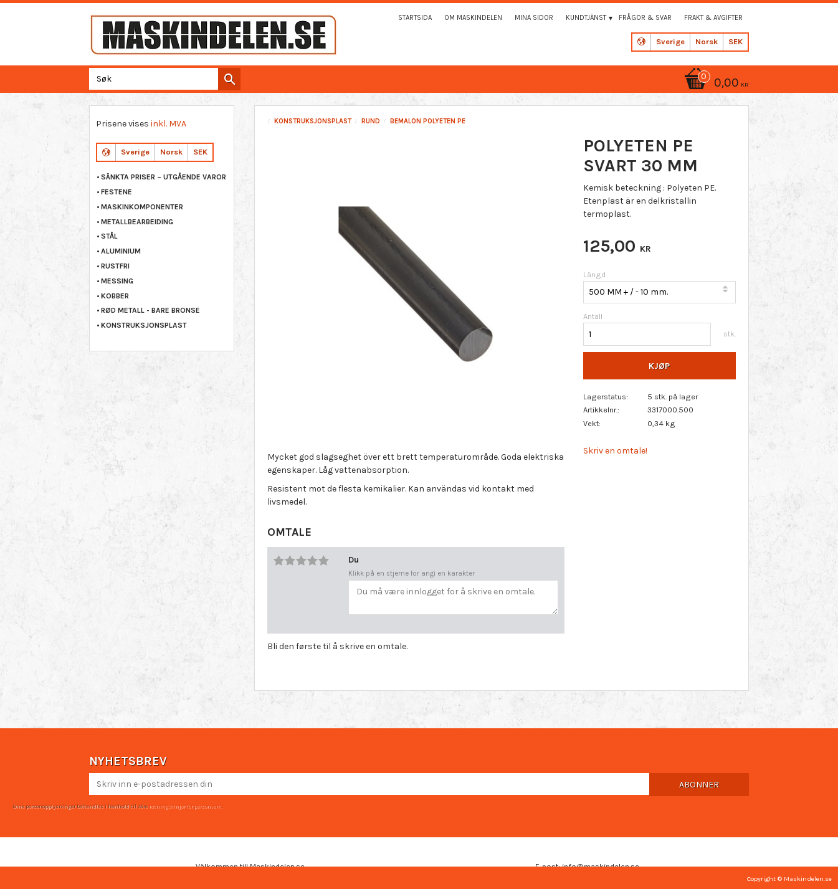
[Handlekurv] (714, 84)
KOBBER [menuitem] (115, 296)
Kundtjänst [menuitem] (586, 18)
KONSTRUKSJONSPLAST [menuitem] (144, 325)
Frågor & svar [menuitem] (645, 18)
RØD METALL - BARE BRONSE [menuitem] (150, 310)
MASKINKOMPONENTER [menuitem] (142, 206)
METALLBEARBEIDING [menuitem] (137, 221)
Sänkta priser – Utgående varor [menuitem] (163, 177)
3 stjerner (301, 560)
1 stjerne (279, 560)
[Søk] (229, 79)
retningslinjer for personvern (185, 806)
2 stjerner (290, 560)
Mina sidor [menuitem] (534, 18)
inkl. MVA (168, 123)
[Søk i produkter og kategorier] (162, 79)
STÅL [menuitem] (109, 236)
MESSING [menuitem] (117, 281)
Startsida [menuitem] (415, 18)
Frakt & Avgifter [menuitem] (713, 18)
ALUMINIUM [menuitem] (121, 251)
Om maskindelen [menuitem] (473, 18)
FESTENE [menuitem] (116, 192)
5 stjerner (324, 560)
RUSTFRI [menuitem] (115, 266)
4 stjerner (312, 560)
